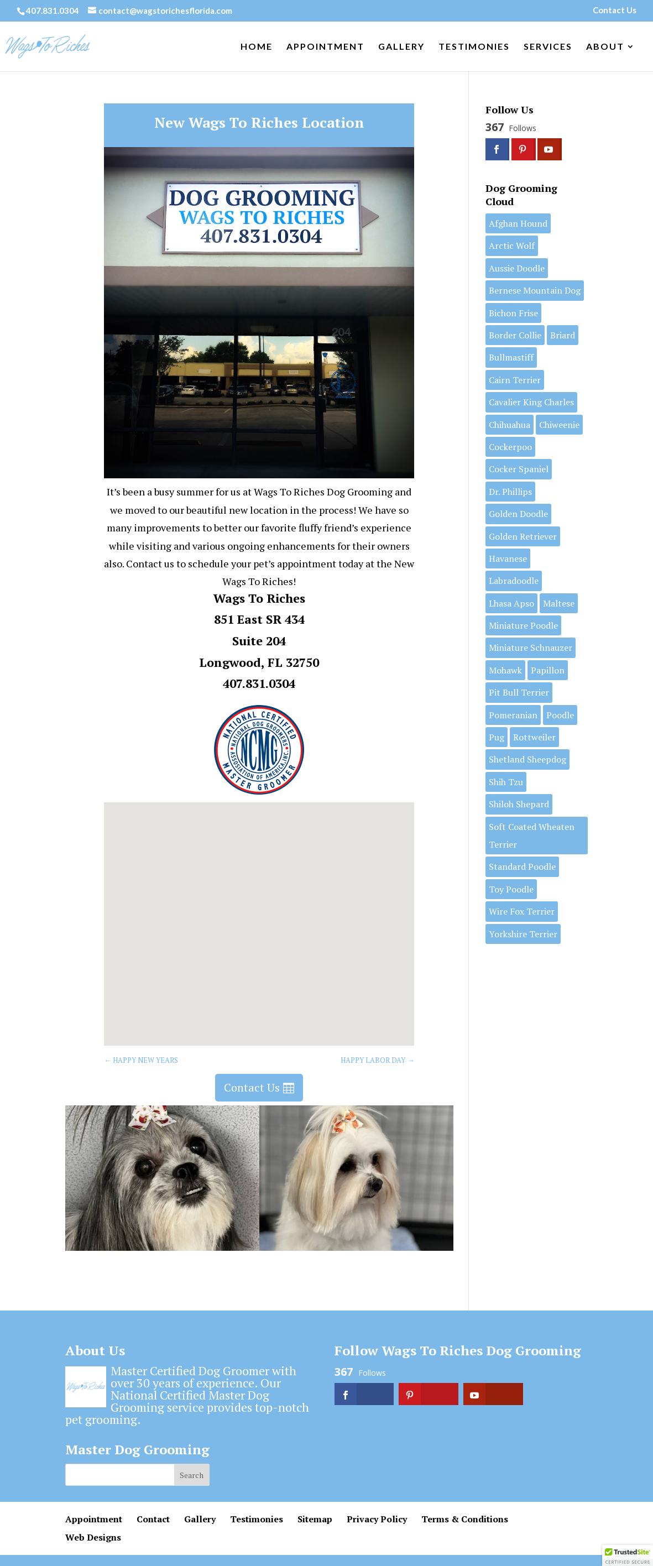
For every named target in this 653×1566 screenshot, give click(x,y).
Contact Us (614, 10)
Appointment (325, 47)
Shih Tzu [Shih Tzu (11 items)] (506, 782)
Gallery (401, 47)
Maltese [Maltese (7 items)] (558, 603)
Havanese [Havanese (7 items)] (508, 558)
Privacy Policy (377, 1519)
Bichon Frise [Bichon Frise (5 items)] (513, 313)
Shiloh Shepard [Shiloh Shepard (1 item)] (519, 804)
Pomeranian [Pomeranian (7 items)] (513, 715)
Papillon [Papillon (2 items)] (548, 670)
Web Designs (93, 1537)
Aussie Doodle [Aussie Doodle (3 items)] (517, 268)
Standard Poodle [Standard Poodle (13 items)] (522, 866)
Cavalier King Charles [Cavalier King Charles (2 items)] (531, 402)
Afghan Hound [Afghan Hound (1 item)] (518, 223)
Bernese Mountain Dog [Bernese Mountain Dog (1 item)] (535, 290)
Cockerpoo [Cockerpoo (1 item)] (510, 447)
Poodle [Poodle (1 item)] (560, 715)
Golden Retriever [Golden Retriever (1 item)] (523, 536)
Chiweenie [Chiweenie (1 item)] (559, 425)
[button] (263, 912)
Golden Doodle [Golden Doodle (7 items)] (518, 514)
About (605, 47)
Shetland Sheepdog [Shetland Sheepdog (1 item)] (527, 759)
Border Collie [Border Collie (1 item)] (515, 335)
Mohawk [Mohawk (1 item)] (505, 670)
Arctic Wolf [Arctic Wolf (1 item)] (512, 245)
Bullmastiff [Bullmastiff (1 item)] (511, 357)
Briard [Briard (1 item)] (562, 335)
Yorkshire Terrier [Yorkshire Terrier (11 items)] (523, 934)
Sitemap (314, 1519)
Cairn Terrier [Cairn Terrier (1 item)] (515, 380)
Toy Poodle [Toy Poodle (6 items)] (511, 889)
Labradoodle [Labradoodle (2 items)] (514, 581)
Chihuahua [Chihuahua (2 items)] (509, 425)
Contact (153, 1519)
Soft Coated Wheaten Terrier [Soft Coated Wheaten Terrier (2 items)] (531, 835)
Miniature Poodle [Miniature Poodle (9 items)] (523, 625)
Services (548, 47)
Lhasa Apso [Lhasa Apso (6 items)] (511, 603)
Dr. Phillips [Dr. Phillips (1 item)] (510, 492)
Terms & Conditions (464, 1519)
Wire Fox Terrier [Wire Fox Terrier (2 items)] (522, 911)
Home (257, 47)
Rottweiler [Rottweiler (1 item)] (534, 737)
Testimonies (474, 47)
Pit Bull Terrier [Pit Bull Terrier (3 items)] (519, 692)
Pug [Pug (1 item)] (496, 737)
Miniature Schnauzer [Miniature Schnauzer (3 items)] (530, 647)
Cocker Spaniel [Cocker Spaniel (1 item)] (518, 469)
